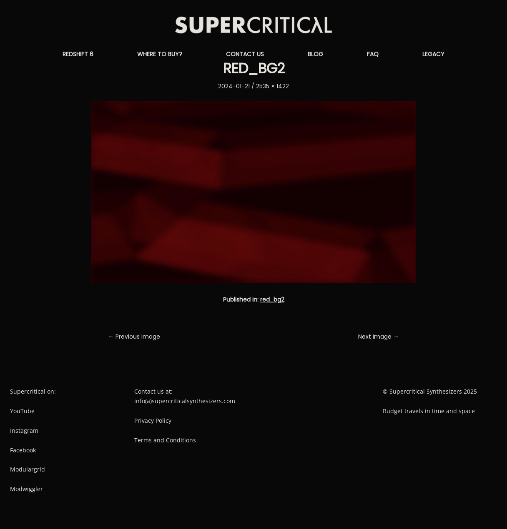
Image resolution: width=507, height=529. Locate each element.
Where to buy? (159, 54)
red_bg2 (272, 299)
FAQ (373, 54)
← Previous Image (134, 336)
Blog (315, 54)
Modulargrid (27, 469)
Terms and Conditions (165, 440)
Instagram (24, 430)
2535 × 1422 (272, 86)
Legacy (433, 54)
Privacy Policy (152, 420)
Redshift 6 (78, 54)
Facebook (23, 450)
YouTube (22, 411)
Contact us (245, 54)
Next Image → (378, 336)
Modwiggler (26, 489)
